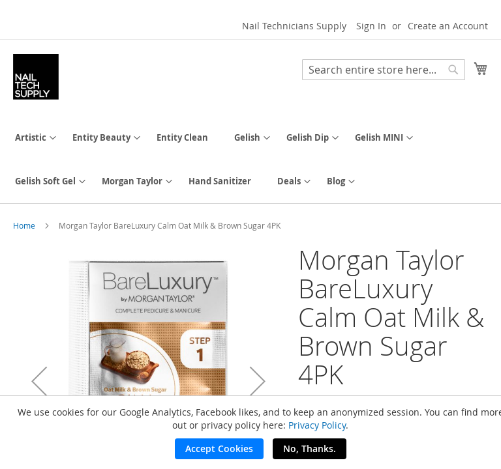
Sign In (371, 26)
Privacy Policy (317, 425)
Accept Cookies (219, 448)
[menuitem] (30, 138)
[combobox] (383, 69)
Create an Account (448, 26)
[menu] (250, 159)
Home (24, 225)
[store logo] (36, 77)
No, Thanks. (309, 448)
